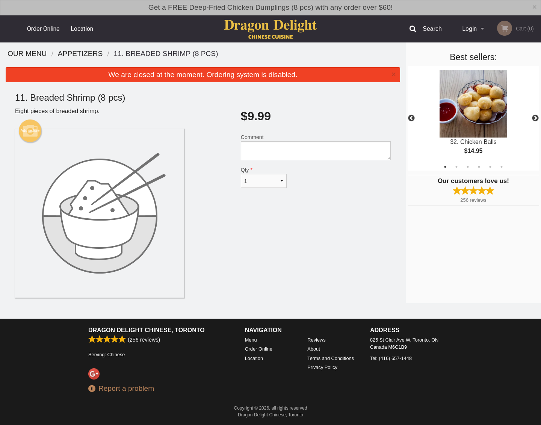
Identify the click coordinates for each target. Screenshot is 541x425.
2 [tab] (456, 167)
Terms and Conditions (330, 358)
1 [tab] (445, 167)
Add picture (30, 130)
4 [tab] (479, 167)
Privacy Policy (322, 367)
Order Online (43, 28)
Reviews (316, 340)
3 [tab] (467, 167)
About (313, 349)
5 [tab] (490, 167)
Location (82, 28)
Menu (251, 340)
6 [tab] (501, 167)
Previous (411, 118)
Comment (316, 147)
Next (535, 118)
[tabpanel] (473, 118)
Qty (264, 177)
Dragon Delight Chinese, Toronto (146, 330)
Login (469, 28)
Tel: (391, 358)
